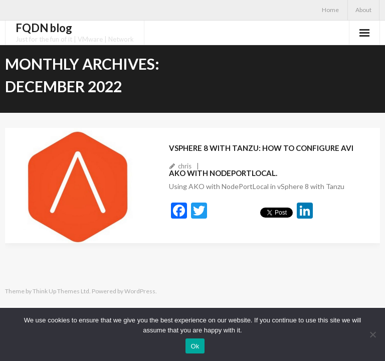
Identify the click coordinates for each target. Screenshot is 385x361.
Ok (194, 346)
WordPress (139, 291)
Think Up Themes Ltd (61, 291)
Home (330, 10)
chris (184, 166)
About (363, 10)
